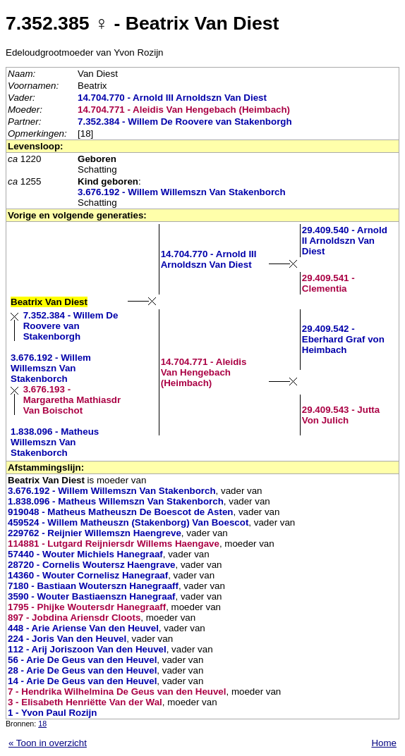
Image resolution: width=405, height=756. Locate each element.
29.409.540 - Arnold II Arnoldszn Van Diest (344, 240)
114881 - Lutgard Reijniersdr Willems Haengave (113, 543)
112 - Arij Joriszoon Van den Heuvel (87, 649)
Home (384, 743)
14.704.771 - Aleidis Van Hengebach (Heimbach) (184, 109)
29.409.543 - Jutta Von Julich (341, 415)
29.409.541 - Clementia (328, 283)
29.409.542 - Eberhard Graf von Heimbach (343, 339)
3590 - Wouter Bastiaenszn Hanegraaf (92, 596)
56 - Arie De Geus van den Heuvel (82, 660)
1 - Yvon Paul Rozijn (52, 712)
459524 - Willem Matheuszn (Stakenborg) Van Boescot (128, 522)
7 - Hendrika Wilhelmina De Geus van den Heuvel (117, 691)
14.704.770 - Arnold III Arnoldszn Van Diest (172, 97)
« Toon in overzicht (47, 743)
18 (42, 723)
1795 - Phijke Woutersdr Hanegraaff (87, 607)
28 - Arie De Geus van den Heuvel (82, 670)
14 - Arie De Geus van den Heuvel (82, 681)
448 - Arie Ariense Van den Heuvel (83, 628)
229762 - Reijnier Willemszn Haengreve (94, 533)
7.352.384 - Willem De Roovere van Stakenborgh (185, 121)
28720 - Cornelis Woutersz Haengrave (92, 564)
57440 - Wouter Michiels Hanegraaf (85, 554)
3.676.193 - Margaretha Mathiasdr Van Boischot (72, 400)
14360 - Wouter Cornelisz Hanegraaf (88, 575)
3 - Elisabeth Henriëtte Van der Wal (85, 702)
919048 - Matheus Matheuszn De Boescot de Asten (120, 512)
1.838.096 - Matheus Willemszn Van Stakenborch (55, 442)
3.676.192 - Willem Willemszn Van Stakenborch (182, 192)
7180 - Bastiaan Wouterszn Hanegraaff (93, 586)
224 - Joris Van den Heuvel (67, 638)
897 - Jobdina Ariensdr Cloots (74, 617)
